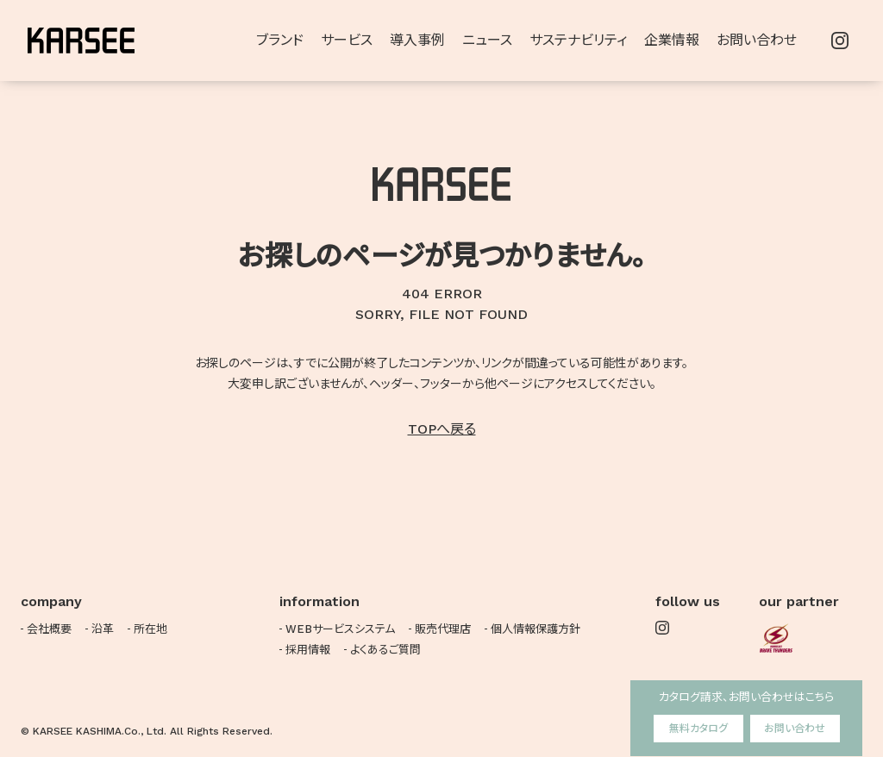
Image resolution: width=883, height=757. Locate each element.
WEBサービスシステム (340, 628)
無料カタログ (698, 729)
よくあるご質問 (385, 649)
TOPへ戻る (442, 429)
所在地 (150, 628)
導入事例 (417, 40)
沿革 (102, 628)
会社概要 (49, 628)
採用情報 (307, 649)
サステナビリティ (578, 40)
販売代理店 (443, 628)
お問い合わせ (794, 729)
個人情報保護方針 (535, 628)
